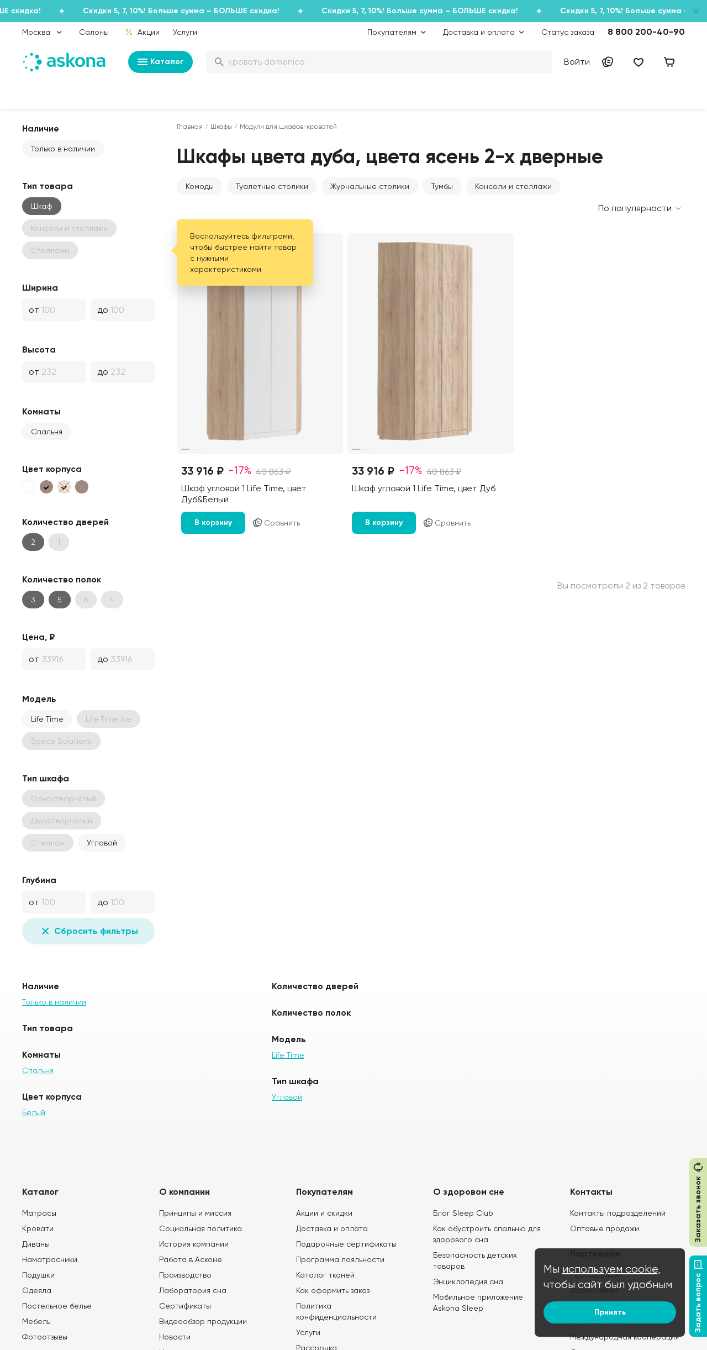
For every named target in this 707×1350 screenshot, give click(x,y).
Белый (33, 1112)
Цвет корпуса (52, 469)
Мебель (36, 1321)
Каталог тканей (325, 1274)
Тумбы (442, 186)
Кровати (38, 1228)
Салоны (94, 32)
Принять (610, 1312)
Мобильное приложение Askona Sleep (478, 1302)
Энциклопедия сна (468, 1281)
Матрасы (39, 1213)
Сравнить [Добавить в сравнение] (276, 522)
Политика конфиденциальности (336, 1311)
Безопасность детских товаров (475, 1260)
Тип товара (47, 186)
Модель (39, 699)
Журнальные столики (369, 186)
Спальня (46, 431)
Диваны (36, 1243)
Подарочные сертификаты (346, 1243)
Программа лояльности (340, 1259)
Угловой (102, 842)
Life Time (47, 719)
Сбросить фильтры (88, 931)
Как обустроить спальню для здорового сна (487, 1234)
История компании (194, 1243)
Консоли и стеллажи (513, 186)
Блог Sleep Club (463, 1213)
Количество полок (61, 579)
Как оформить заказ (333, 1290)
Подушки (38, 1274)
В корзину (213, 522)
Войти (577, 61)
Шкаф (41, 206)
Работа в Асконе (190, 1259)
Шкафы (221, 126)
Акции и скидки (324, 1213)
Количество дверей (65, 522)
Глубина (39, 880)
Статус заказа (567, 32)
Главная (190, 126)
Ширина (40, 287)
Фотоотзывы (44, 1336)
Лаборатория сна (192, 1290)
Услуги (185, 32)
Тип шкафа (45, 778)
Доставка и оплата (332, 1228)
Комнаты (41, 411)
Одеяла (36, 1290)
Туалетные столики (272, 186)
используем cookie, (611, 1269)
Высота (39, 349)
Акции (142, 32)
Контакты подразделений (618, 1213)
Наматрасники (49, 1259)
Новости (175, 1336)
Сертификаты (185, 1305)
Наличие (40, 128)
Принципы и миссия (195, 1213)
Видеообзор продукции (203, 1321)
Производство (185, 1274)
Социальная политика (200, 1228)
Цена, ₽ (38, 637)
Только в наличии (63, 148)
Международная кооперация (624, 1336)
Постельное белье (57, 1305)
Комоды (200, 186)
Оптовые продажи (604, 1228)
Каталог (160, 61)
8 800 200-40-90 (646, 32)
